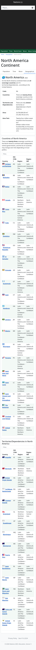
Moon (25, 51)
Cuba (7, 223)
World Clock (18, 51)
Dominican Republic (6, 249)
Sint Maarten (5, 599)
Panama (8, 358)
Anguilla (8, 457)
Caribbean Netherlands (7, 490)
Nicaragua (6, 347)
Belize (7, 187)
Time (10, 51)
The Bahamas (5, 406)
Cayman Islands (6, 502)
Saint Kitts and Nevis (5, 373)
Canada (7, 200)
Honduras (6, 308)
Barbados (6, 177)
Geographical (29, 71)
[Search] (15, 8)
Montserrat (7, 546)
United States (6, 429)
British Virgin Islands (7, 479)
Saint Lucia (5, 384)
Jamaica (8, 320)
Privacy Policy (12, 638)
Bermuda (8, 469)
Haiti (7, 295)
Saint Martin (5, 579)
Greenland (6, 514)
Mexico (7, 331)
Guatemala (7, 284)
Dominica (6, 236)
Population (4, 51)
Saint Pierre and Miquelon (5, 591)
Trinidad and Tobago (6, 418)
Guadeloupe (7, 523)
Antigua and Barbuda (6, 165)
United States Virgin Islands (6, 623)
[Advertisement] (18, 30)
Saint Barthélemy (6, 567)
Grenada (8, 270)
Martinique (7, 534)
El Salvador (5, 258)
